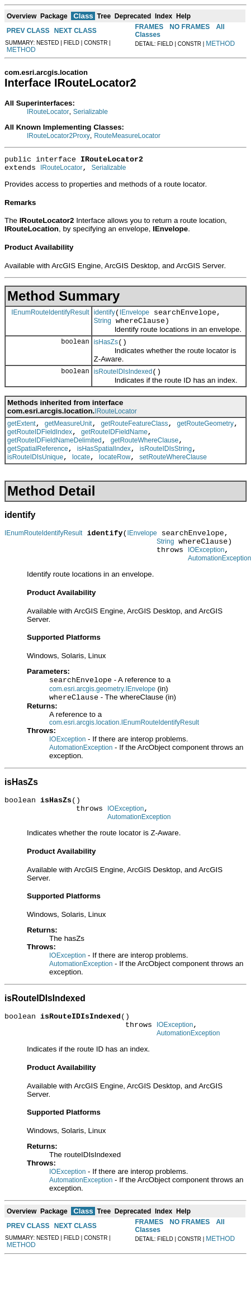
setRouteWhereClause (173, 475)
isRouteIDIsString (166, 465)
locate (81, 475)
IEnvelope (134, 317)
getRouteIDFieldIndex (39, 445)
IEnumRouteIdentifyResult (50, 317)
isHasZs (106, 350)
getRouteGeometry (205, 435)
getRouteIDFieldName (114, 445)
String (102, 327)
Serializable (90, 112)
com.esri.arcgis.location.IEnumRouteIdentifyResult (124, 750)
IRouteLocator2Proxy (58, 136)
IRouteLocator (48, 112)
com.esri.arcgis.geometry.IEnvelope (102, 715)
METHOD (21, 50)
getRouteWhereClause (144, 455)
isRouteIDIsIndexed (123, 382)
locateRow (114, 475)
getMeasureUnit (68, 435)
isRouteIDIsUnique (35, 475)
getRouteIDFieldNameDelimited (54, 455)
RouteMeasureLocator (127, 136)
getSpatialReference (37, 465)
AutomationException (80, 775)
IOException (206, 573)
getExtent (21, 435)
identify (104, 317)
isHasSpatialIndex (104, 465)
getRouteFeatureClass (134, 435)
